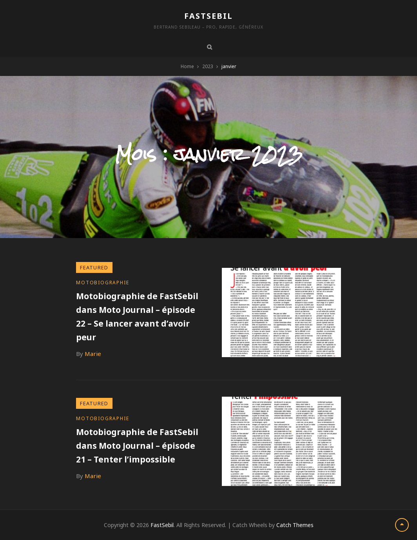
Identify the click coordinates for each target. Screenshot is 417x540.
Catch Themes (295, 525)
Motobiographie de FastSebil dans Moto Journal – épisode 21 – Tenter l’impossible (137, 445)
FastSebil (208, 16)
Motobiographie (102, 282)
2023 (207, 66)
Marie (93, 354)
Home (187, 66)
